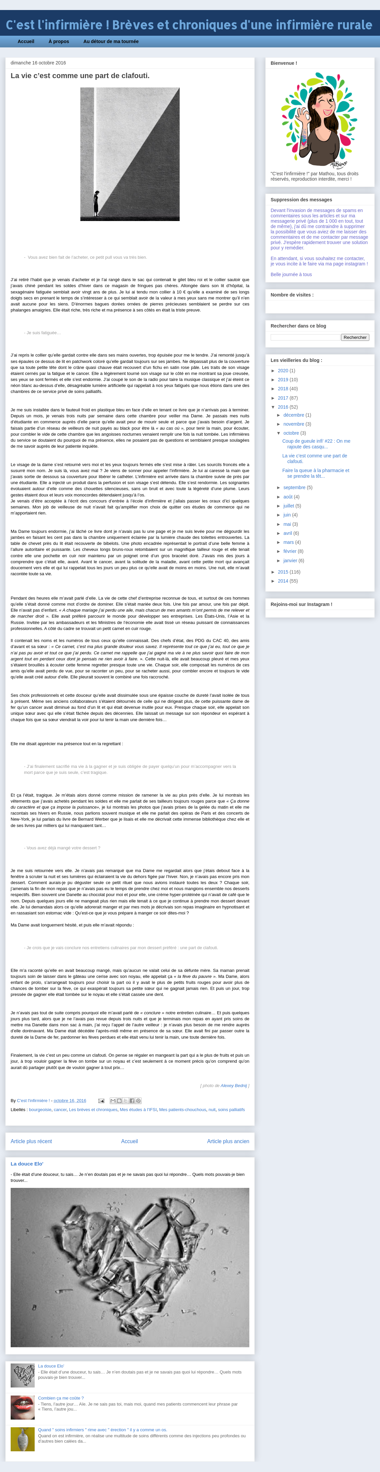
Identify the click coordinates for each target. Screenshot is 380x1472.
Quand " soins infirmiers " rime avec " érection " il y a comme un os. (102, 1429)
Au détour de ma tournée (111, 41)
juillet (289, 505)
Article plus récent (31, 1141)
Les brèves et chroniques (93, 1109)
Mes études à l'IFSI (138, 1109)
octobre (291, 433)
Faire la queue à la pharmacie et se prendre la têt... (315, 473)
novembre (294, 424)
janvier (290, 560)
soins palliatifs (231, 1109)
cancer (60, 1109)
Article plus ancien (228, 1141)
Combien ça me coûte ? (61, 1398)
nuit (212, 1109)
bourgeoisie (40, 1109)
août (288, 496)
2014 (284, 581)
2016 (284, 407)
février (290, 551)
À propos (59, 41)
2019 (284, 379)
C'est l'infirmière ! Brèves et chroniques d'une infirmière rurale (189, 24)
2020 (284, 370)
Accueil (26, 41)
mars (289, 542)
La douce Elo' (27, 1164)
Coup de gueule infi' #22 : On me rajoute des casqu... (316, 443)
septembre (295, 487)
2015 (284, 572)
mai (287, 524)
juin (287, 514)
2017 (284, 398)
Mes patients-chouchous (182, 1109)
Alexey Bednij (234, 1085)
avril (288, 533)
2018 (284, 388)
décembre (294, 415)
